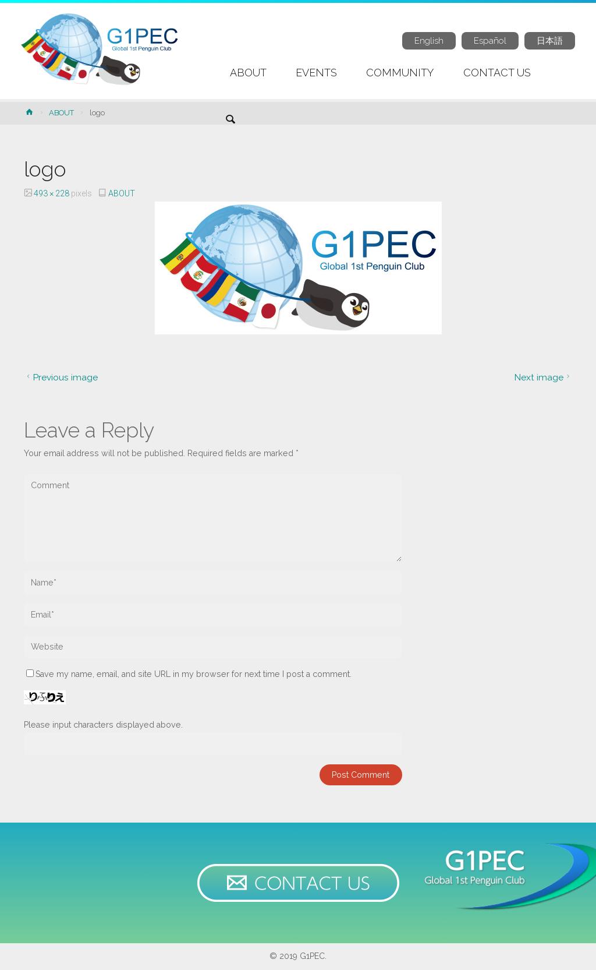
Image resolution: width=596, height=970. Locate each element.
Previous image (61, 377)
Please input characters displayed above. (103, 724)
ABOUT (61, 112)
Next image (543, 377)
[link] (230, 120)
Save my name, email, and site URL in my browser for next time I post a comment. (189, 674)
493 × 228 (52, 193)
